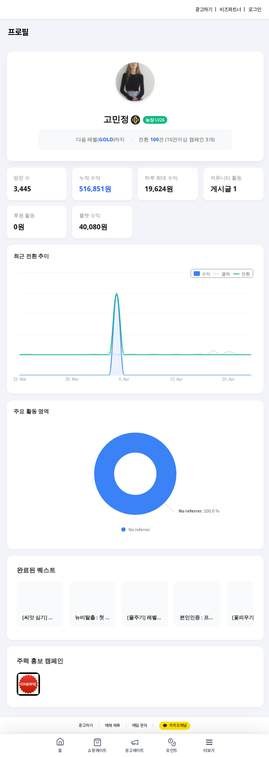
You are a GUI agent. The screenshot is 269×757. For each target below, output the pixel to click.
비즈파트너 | (232, 9)
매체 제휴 (112, 725)
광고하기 (86, 725)
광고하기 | (205, 9)
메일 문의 (139, 725)
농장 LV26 (155, 120)
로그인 (254, 9)
